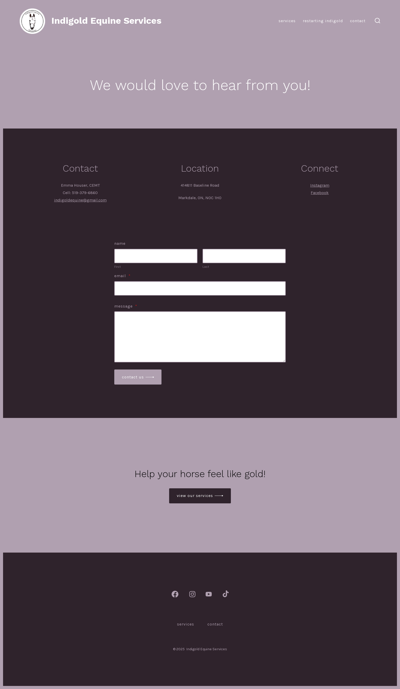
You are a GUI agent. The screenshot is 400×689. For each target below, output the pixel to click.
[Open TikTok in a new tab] (225, 594)
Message (125, 306)
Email (122, 275)
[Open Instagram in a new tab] (192, 594)
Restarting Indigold (323, 20)
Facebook (320, 192)
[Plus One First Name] (155, 256)
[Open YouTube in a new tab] (209, 594)
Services (287, 20)
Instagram (319, 185)
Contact (358, 20)
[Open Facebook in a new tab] (175, 594)
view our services (195, 495)
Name (120, 243)
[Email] (200, 288)
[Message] (200, 336)
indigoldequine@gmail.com (80, 200)
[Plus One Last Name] (244, 256)
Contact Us (133, 377)
